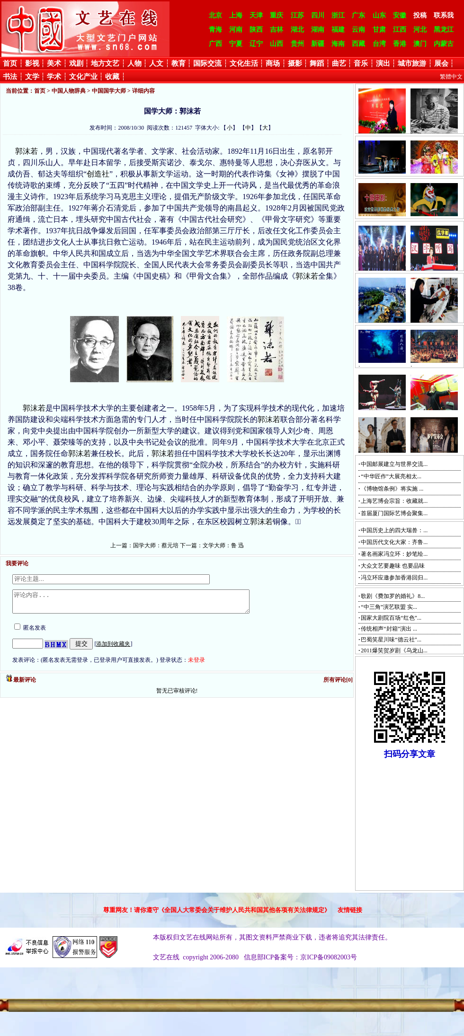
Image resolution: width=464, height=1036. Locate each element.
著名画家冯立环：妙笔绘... (394, 554)
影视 (32, 63)
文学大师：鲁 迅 (223, 545)
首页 (10, 63)
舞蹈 (317, 63)
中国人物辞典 (69, 91)
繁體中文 (451, 76)
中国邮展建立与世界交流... (394, 464)
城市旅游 (412, 63)
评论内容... (145, 603)
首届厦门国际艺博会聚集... (394, 513)
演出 (383, 63)
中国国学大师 (109, 91)
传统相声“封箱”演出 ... (389, 628)
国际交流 (207, 63)
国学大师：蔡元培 (155, 545)
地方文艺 (105, 63)
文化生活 (244, 63)
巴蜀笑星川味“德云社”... (391, 639)
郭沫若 (26, 151)
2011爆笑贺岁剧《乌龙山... (394, 650)
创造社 (98, 174)
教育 (178, 63)
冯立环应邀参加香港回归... (394, 577)
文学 (32, 76)
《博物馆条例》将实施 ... (392, 488)
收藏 (112, 76)
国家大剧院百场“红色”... (391, 618)
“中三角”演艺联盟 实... (389, 607)
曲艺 (339, 63)
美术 (54, 63)
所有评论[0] (338, 684)
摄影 (295, 63)
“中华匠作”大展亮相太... (391, 476)
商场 (273, 63)
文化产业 (83, 76)
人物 (134, 63)
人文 (156, 63)
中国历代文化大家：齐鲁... (394, 542)
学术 (54, 76)
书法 (10, 76)
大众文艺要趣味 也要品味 (393, 565)
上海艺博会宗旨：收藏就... (394, 501)
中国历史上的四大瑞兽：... (394, 530)
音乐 (361, 63)
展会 (441, 63)
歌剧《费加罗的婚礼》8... (393, 596)
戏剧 (76, 63)
